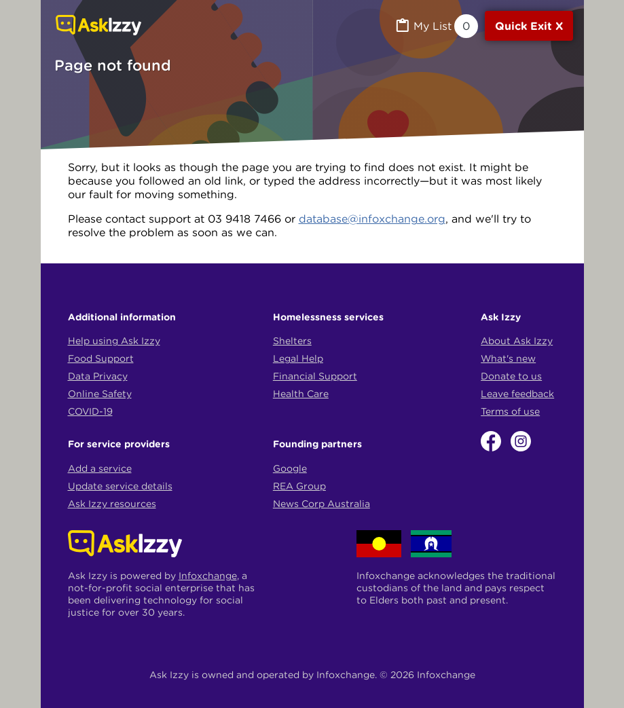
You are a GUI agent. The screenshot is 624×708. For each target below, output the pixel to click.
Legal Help (298, 358)
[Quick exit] (529, 26)
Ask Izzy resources (112, 504)
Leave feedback (517, 394)
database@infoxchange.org (372, 218)
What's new (508, 358)
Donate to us (511, 376)
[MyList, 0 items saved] (436, 26)
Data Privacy (98, 376)
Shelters (292, 341)
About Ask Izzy (517, 341)
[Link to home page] (98, 26)
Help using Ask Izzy (114, 341)
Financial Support (315, 376)
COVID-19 (90, 411)
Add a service (100, 468)
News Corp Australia (321, 504)
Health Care (301, 394)
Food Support (101, 358)
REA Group (299, 486)
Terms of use (510, 411)
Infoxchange (208, 576)
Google (290, 468)
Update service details (120, 486)
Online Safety (100, 394)
